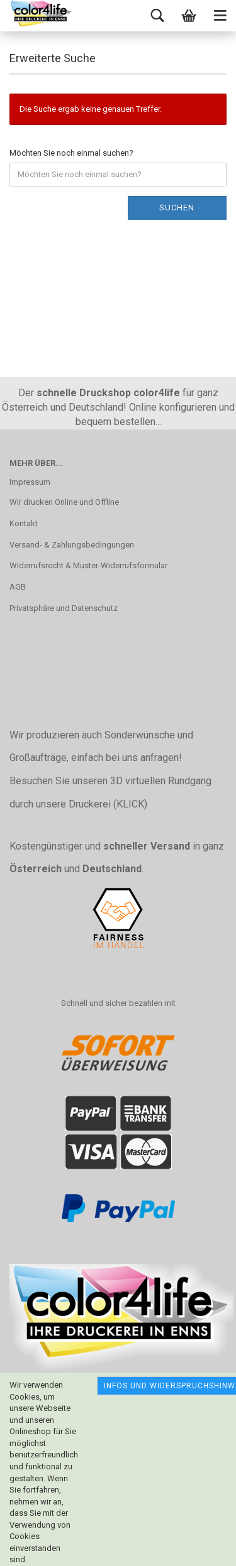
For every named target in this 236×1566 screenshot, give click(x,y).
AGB (17, 586)
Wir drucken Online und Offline (64, 502)
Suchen (176, 207)
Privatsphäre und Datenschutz (63, 608)
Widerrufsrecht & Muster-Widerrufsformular (88, 565)
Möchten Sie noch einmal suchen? (71, 153)
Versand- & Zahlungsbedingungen (71, 544)
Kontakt (23, 523)
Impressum (29, 482)
